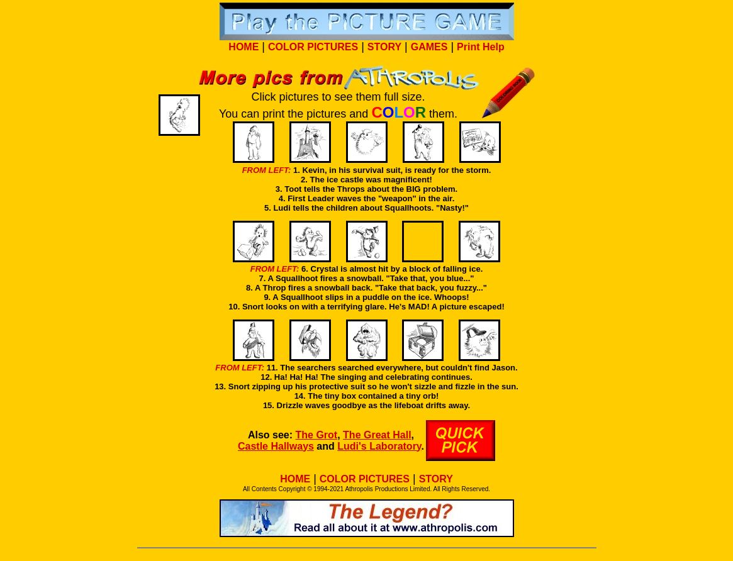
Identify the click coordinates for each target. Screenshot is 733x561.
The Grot (317, 435)
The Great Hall (377, 435)
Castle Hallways (276, 446)
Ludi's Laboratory (379, 446)
